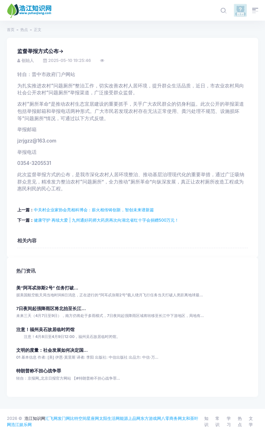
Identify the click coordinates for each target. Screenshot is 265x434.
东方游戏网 (150, 418)
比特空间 (78, 418)
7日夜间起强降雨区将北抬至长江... (51, 308)
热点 (24, 29)
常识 (217, 421)
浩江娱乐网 (21, 424)
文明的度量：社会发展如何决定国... (52, 350)
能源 (124, 418)
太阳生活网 (109, 418)
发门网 (64, 418)
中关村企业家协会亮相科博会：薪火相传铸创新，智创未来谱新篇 (94, 209)
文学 (251, 421)
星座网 (93, 418)
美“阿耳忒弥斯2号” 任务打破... (47, 287)
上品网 (134, 418)
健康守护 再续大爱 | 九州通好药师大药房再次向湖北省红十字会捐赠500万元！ (106, 220)
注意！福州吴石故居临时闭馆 (45, 329)
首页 (10, 29)
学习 (229, 421)
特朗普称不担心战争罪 (38, 370)
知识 (206, 421)
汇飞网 (51, 418)
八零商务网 (171, 418)
